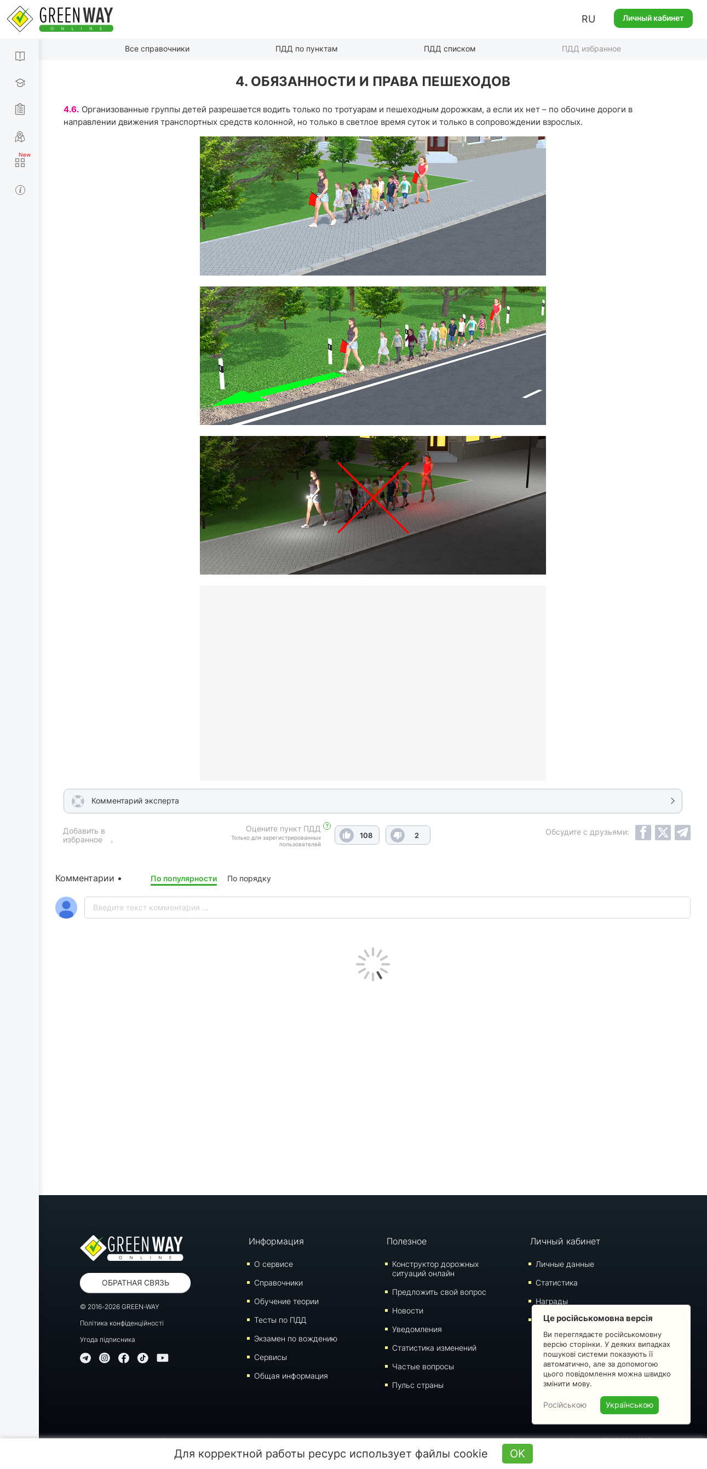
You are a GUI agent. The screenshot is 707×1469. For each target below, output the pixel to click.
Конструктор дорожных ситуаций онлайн (435, 1268)
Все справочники (157, 48)
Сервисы (270, 1357)
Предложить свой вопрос (439, 1291)
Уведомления (417, 1329)
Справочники (278, 1282)
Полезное (407, 1241)
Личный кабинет (653, 17)
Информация (276, 1241)
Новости (407, 1310)
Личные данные (565, 1264)
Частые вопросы (423, 1366)
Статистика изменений (434, 1347)
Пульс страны (418, 1385)
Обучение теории (286, 1301)
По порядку (249, 878)
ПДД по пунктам (306, 48)
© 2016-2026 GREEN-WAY (119, 1306)
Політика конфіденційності (122, 1323)
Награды (552, 1301)
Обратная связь (135, 1282)
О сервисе (273, 1264)
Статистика (557, 1282)
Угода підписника (107, 1339)
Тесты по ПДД (280, 1319)
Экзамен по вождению (295, 1338)
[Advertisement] (373, 1085)
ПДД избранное (591, 48)
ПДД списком (450, 48)
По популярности (184, 878)
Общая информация (291, 1375)
